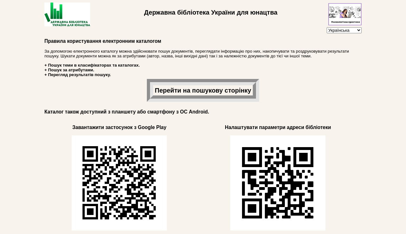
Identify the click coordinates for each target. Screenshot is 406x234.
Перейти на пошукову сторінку (203, 90)
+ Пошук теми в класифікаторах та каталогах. (92, 65)
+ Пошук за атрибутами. (69, 70)
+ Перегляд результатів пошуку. (77, 74)
